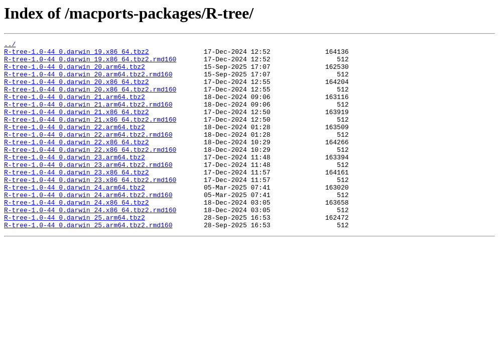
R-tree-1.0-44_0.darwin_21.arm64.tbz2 (74, 108)
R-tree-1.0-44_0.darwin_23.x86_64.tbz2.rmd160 (90, 208)
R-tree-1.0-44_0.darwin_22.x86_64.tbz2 (76, 162)
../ (10, 45)
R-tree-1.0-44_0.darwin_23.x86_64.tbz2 (76, 199)
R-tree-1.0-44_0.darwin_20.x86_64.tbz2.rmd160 (90, 99)
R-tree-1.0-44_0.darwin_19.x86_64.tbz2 (76, 54)
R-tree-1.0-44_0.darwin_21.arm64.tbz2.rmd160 (88, 117)
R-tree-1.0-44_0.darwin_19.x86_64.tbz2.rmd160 (90, 63)
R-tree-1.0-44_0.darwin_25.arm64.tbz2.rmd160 (88, 262)
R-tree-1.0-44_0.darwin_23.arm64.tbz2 (74, 181)
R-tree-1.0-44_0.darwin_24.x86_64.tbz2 (76, 235)
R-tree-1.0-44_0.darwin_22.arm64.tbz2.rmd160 (88, 153)
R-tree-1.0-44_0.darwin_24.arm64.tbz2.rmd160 (88, 226)
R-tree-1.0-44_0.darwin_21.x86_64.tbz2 (76, 126)
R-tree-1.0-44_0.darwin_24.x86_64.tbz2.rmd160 (90, 244)
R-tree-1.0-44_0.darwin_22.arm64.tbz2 (74, 144)
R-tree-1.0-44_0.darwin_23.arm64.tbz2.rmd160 (88, 190)
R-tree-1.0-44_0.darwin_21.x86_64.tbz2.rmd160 (90, 135)
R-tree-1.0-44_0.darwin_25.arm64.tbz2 (74, 253)
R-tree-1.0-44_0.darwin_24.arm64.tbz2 (74, 217)
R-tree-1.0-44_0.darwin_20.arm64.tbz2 (74, 72)
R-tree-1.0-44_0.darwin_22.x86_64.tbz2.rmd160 (90, 171)
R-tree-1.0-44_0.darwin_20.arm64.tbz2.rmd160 (88, 81)
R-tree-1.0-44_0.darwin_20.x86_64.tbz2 (76, 90)
